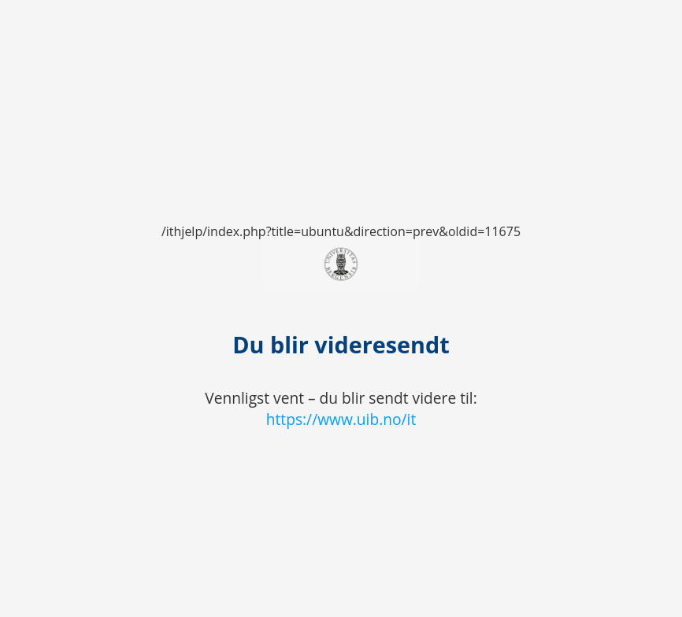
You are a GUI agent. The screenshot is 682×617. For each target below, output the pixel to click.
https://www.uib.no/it (341, 419)
